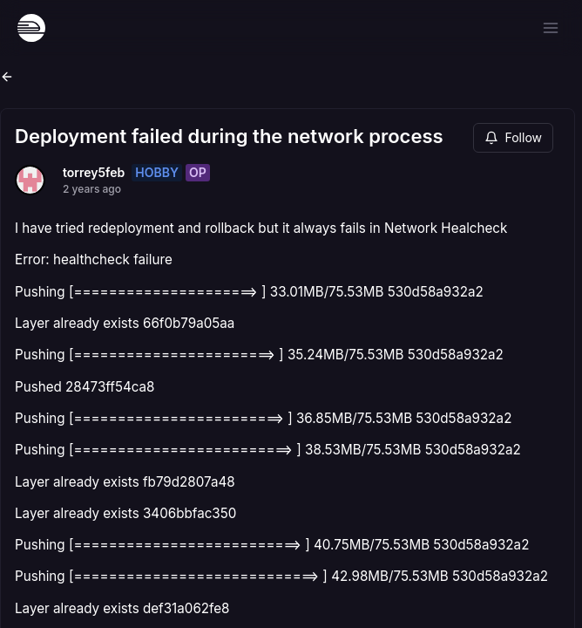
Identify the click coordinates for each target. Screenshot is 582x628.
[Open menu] (551, 28)
